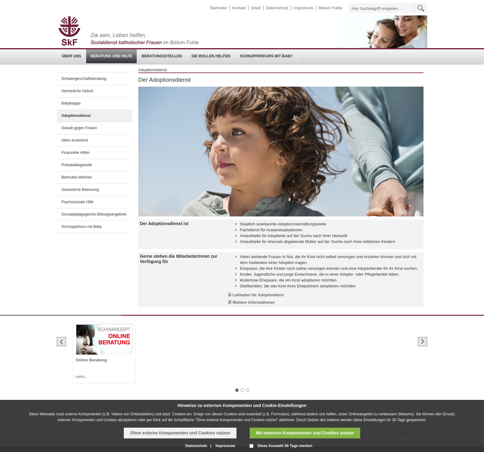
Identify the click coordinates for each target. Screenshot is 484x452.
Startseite (218, 8)
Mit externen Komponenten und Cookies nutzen (305, 432)
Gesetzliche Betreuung (80, 189)
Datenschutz (277, 8)
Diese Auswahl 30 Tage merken (284, 446)
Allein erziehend (74, 140)
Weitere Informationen (253, 302)
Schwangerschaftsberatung (83, 78)
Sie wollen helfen (210, 56)
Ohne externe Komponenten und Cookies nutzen (180, 432)
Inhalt (256, 8)
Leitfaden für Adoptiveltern (258, 295)
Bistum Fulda (330, 8)
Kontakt (239, 8)
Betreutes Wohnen (76, 177)
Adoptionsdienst (76, 115)
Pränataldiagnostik (76, 165)
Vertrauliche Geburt (77, 91)
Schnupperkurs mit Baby (266, 56)
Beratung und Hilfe (111, 56)
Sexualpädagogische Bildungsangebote (94, 214)
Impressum (303, 8)
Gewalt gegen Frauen (79, 128)
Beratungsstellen (162, 56)
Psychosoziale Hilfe (77, 202)
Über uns (71, 56)
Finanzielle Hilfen (75, 152)
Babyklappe (71, 103)
